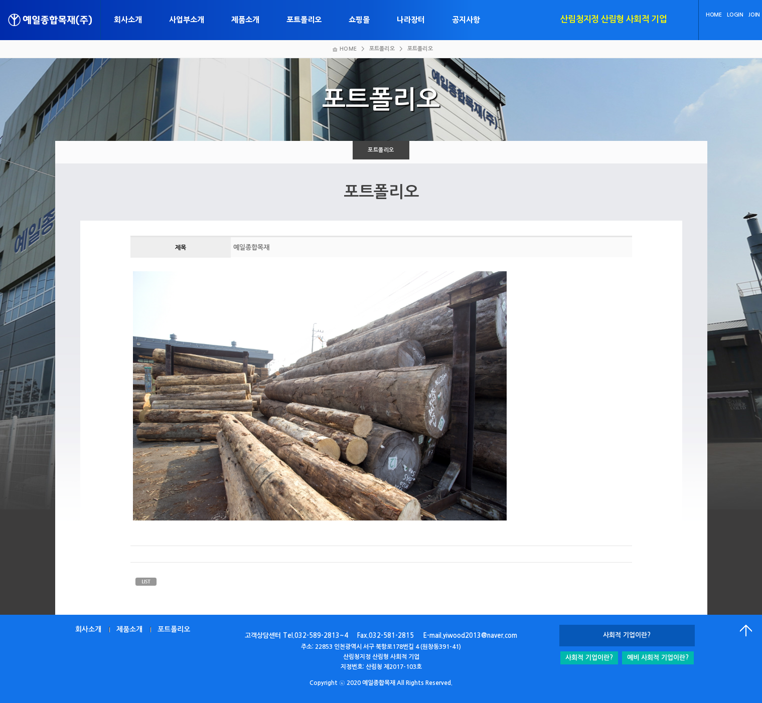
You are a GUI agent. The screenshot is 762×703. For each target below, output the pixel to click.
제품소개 (245, 20)
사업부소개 (186, 20)
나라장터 (411, 20)
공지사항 (466, 20)
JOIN (754, 15)
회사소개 (128, 20)
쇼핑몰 (359, 20)
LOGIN (735, 15)
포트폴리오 (304, 20)
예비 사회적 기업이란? (658, 657)
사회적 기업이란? (589, 657)
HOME (714, 15)
